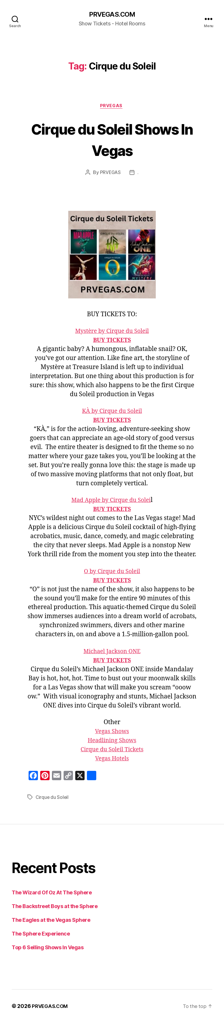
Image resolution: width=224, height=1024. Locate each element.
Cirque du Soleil (52, 799)
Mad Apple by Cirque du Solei (111, 501)
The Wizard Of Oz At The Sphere (52, 894)
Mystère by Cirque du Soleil (112, 332)
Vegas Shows (112, 733)
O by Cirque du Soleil (112, 573)
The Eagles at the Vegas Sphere (51, 921)
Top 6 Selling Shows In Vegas (47, 949)
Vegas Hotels (112, 760)
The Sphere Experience (41, 935)
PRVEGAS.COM (112, 14)
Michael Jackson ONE (112, 653)
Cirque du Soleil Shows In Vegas (112, 140)
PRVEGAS (112, 106)
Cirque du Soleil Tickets (112, 751)
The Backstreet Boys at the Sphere (54, 908)
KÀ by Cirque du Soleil (112, 412)
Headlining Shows (112, 742)
